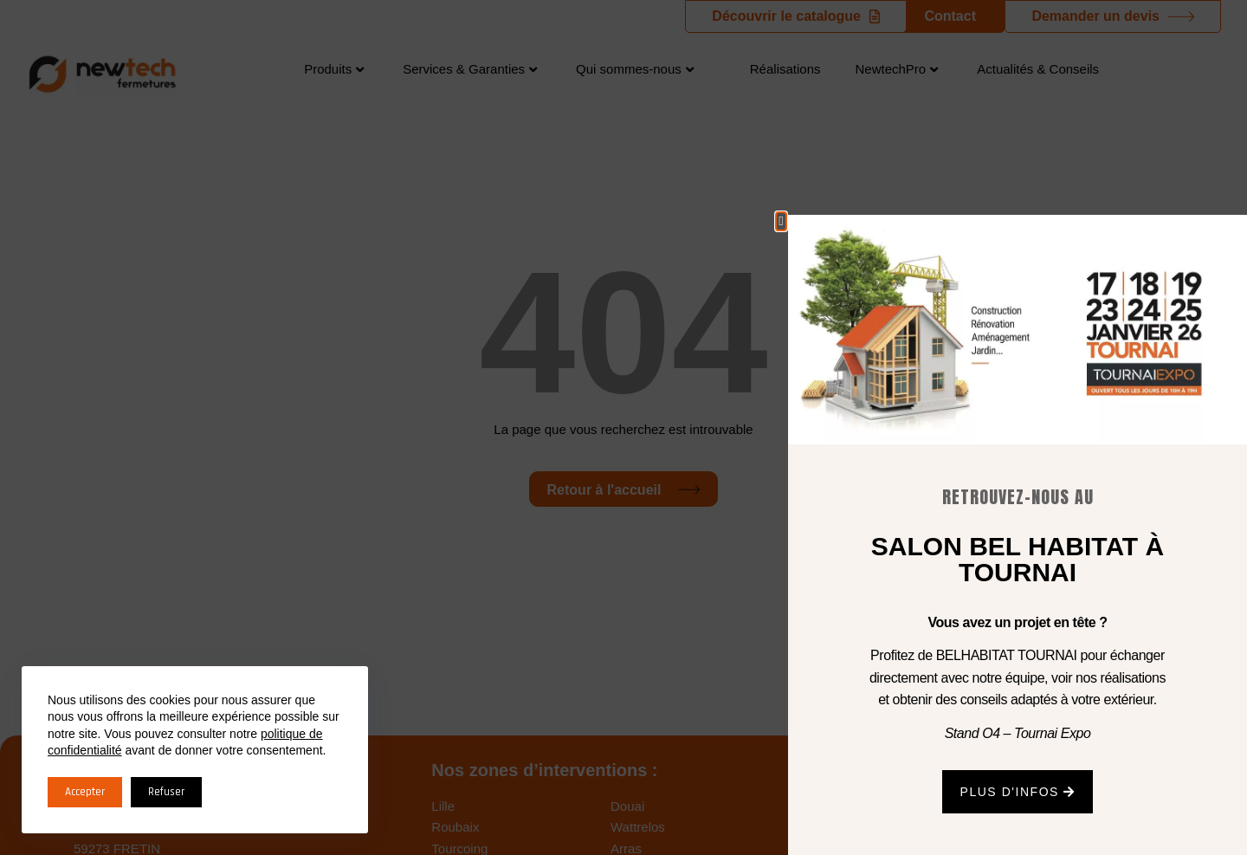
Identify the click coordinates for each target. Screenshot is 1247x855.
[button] (781, 221)
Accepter (85, 792)
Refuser (166, 792)
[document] (623, 427)
